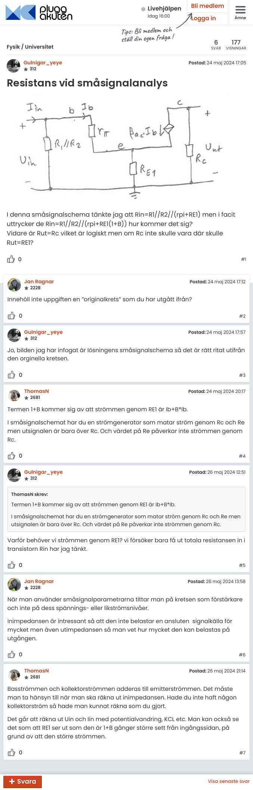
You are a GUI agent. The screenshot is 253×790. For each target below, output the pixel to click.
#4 (242, 457)
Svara (26, 781)
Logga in (203, 18)
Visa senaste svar (229, 782)
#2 (242, 317)
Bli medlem (207, 6)
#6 (242, 655)
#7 (242, 753)
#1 (243, 260)
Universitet (39, 47)
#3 (242, 376)
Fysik (13, 47)
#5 (242, 566)
